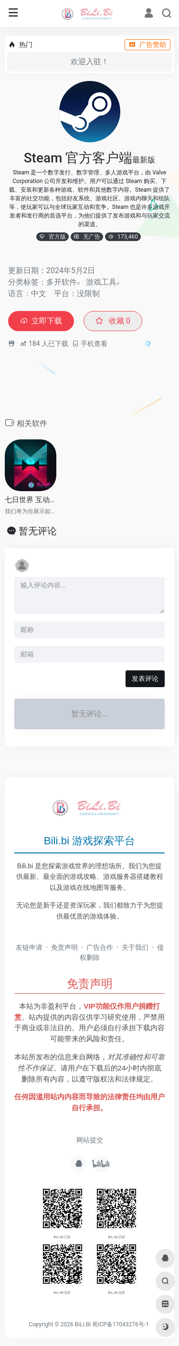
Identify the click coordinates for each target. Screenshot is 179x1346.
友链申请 (29, 947)
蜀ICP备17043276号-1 (120, 1324)
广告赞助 (147, 44)
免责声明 (64, 947)
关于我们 (135, 947)
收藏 (112, 320)
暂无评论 (38, 531)
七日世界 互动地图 (30, 499)
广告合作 (99, 947)
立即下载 (41, 320)
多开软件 (61, 282)
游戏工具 (101, 282)
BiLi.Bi (83, 1324)
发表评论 (145, 678)
